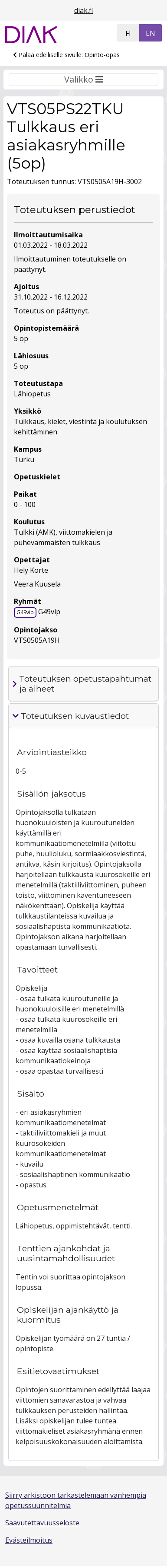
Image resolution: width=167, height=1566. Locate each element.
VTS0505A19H (37, 640)
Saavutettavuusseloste (42, 1523)
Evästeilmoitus (28, 1540)
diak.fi (83, 10)
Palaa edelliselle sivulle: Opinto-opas (66, 55)
